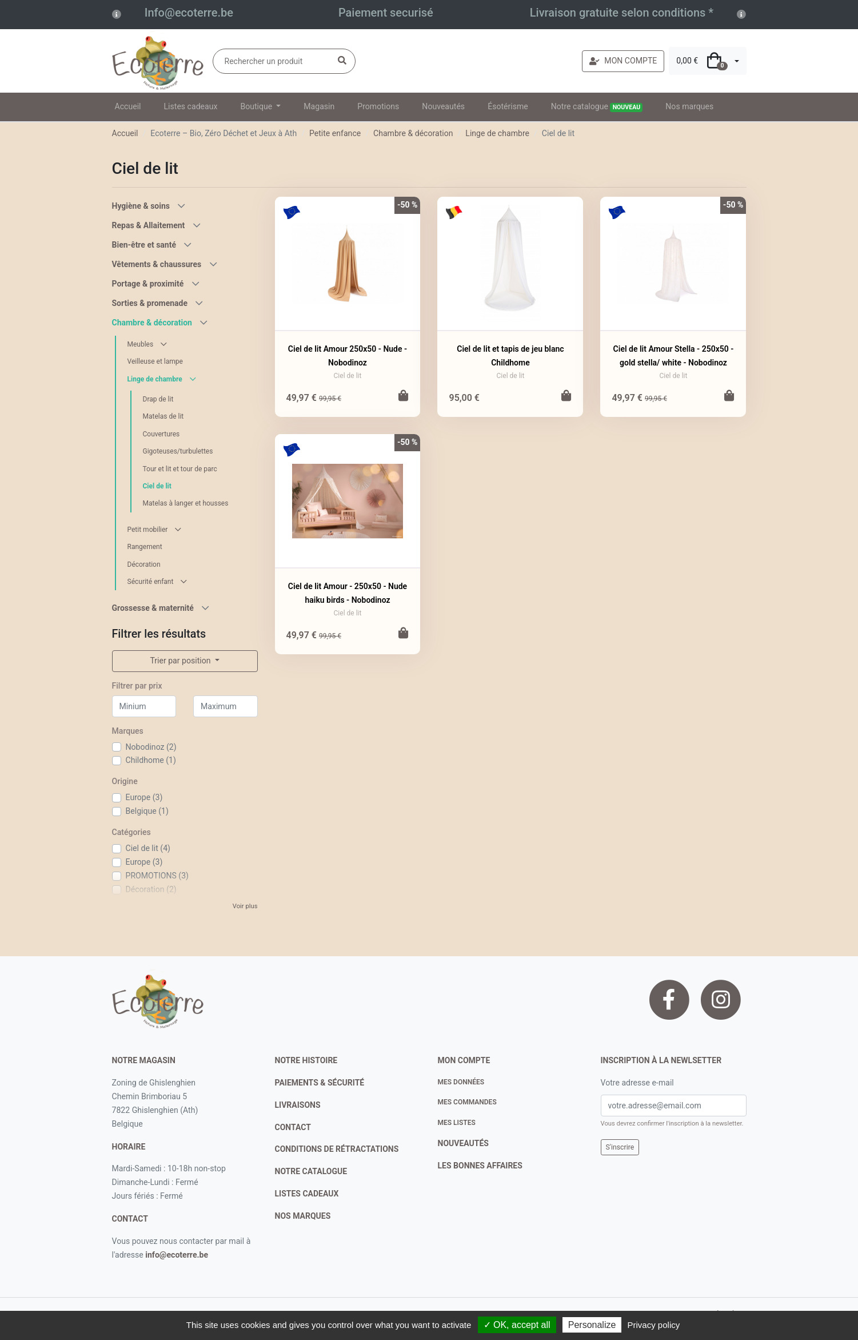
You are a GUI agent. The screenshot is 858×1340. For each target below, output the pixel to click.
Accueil (128, 106)
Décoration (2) (151, 889)
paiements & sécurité (320, 1082)
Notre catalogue (597, 107)
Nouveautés (443, 106)
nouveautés (463, 1143)
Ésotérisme (508, 106)
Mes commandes (467, 1102)
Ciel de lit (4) (148, 848)
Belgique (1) (147, 811)
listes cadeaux (307, 1193)
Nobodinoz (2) (151, 746)
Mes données (461, 1082)
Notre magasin (143, 1060)
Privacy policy (654, 1325)
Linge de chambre (497, 133)
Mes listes (457, 1123)
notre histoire (306, 1060)
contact (130, 1218)
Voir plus (245, 906)
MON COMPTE (623, 60)
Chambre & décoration (413, 133)
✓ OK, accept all (517, 1325)
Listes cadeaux (191, 106)
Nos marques (689, 106)
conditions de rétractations (337, 1149)
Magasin (319, 106)
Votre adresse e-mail (637, 1082)
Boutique (257, 106)
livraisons (298, 1105)
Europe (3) (144, 797)
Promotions (378, 106)
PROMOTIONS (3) (157, 875)
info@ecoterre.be (176, 1254)
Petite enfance (335, 133)
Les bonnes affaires (480, 1165)
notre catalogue (311, 1171)
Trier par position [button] (181, 660)
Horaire (129, 1146)
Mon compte (464, 1060)
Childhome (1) (151, 760)
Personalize (592, 1325)
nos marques (303, 1215)
